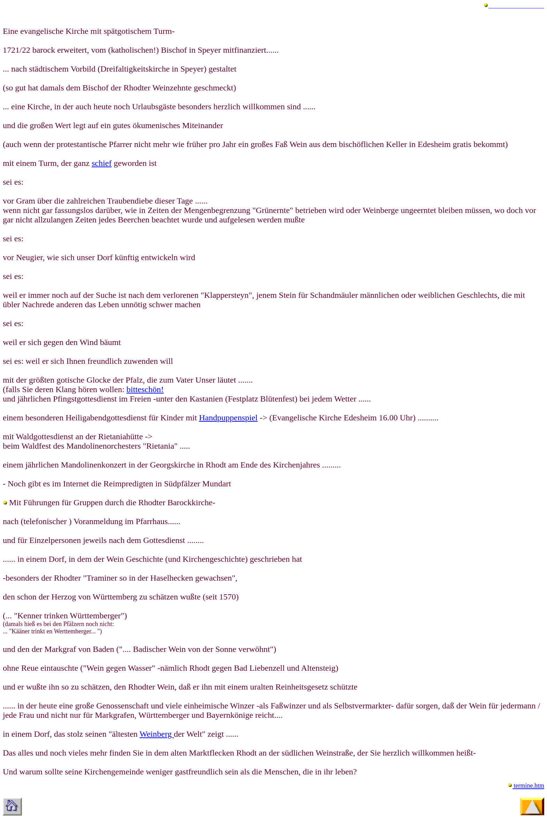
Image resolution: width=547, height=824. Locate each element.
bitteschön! (145, 389)
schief (102, 163)
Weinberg (157, 733)
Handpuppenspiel (228, 417)
